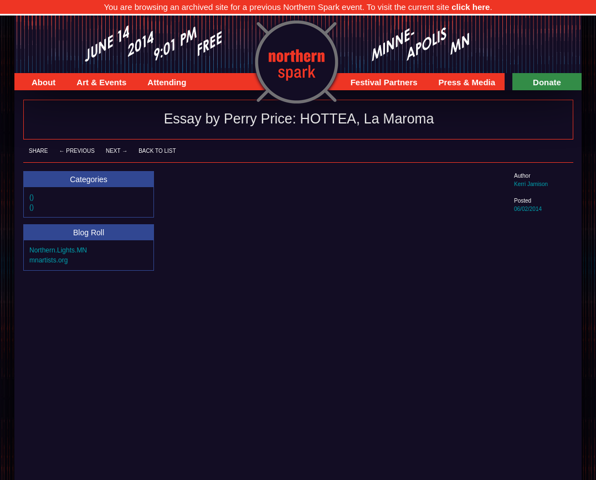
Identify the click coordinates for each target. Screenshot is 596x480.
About (39, 84)
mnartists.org (48, 260)
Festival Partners (380, 84)
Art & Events (97, 84)
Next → (116, 151)
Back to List (157, 151)
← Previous (76, 151)
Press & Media (463, 84)
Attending (162, 84)
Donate (547, 82)
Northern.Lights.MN (58, 250)
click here (470, 7)
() (31, 197)
